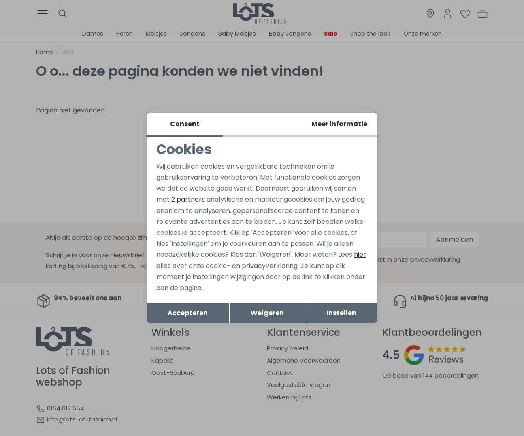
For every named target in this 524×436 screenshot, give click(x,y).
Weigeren (267, 313)
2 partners (188, 199)
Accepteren (188, 313)
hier (360, 254)
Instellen (341, 313)
